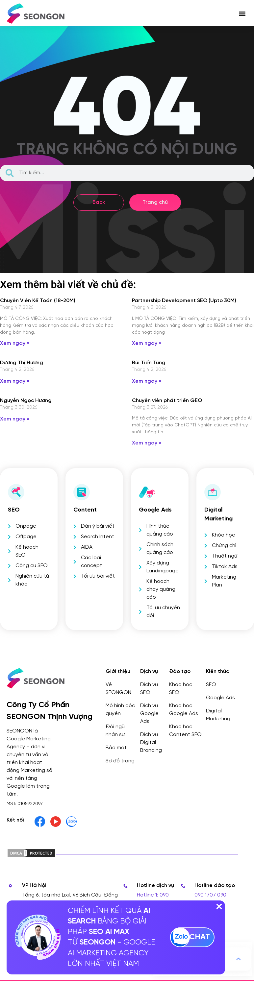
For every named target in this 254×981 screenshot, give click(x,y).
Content (85, 510)
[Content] (81, 492)
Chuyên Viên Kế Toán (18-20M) (37, 300)
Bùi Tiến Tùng (148, 363)
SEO (14, 510)
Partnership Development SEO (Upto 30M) (184, 300)
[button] (242, 13)
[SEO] (16, 492)
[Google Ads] (147, 492)
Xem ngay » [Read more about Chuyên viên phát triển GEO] (146, 443)
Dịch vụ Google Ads (149, 713)
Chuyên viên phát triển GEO (167, 400)
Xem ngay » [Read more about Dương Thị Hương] (14, 381)
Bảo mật (116, 748)
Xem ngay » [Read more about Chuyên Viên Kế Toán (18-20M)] (14, 343)
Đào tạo (179, 671)
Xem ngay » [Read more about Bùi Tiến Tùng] (146, 381)
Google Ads (155, 510)
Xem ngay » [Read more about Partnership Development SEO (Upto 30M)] (146, 343)
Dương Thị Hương (21, 363)
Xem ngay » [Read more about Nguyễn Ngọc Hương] (14, 419)
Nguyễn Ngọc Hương (26, 400)
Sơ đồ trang (120, 761)
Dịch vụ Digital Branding (151, 742)
